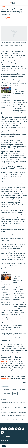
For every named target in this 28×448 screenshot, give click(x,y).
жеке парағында (6, 378)
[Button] (25, 24)
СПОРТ (3, 6)
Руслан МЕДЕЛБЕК (6, 18)
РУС (10, 446)
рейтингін (4, 361)
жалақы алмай (5, 216)
